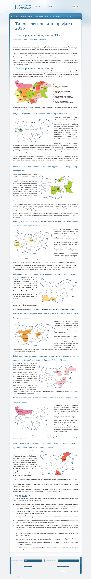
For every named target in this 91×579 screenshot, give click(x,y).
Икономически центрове (41, 16)
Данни (63, 16)
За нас (69, 16)
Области (30, 16)
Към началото (73, 554)
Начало (12, 16)
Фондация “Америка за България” (63, 570)
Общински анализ (55, 16)
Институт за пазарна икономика (27, 570)
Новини (17, 16)
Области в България (17, 560)
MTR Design (77, 576)
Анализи (23, 16)
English (77, 6)
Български (74, 6)
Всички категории (51, 560)
